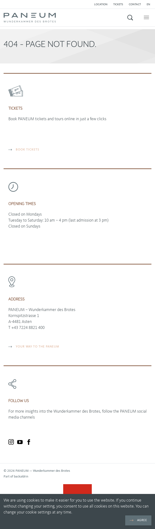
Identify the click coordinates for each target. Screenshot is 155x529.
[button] (150, 4)
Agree (138, 520)
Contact (135, 4)
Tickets (118, 4)
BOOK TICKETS (23, 149)
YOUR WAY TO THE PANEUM (33, 346)
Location (101, 4)
